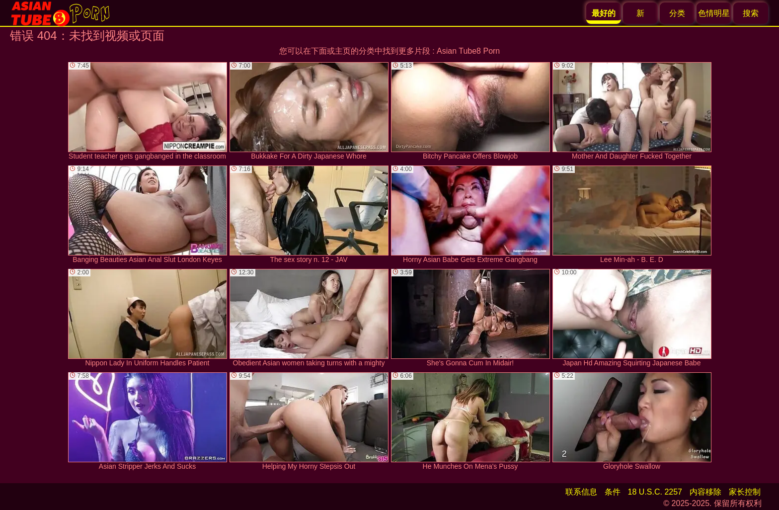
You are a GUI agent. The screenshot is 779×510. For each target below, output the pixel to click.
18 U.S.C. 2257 (655, 492)
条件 (613, 492)
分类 (677, 13)
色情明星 (714, 13)
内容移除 (705, 492)
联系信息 (581, 492)
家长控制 (745, 492)
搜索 (751, 13)
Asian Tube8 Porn (468, 51)
